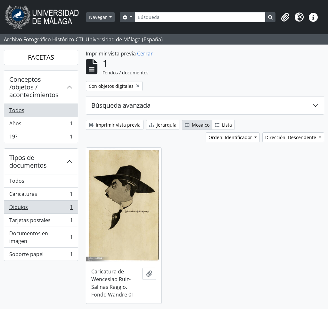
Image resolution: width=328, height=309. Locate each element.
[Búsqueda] (200, 17)
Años (41, 125)
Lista (223, 125)
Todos (16, 110)
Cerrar (145, 53)
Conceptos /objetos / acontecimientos (34, 87)
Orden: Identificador (231, 137)
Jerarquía (162, 125)
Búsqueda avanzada (121, 105)
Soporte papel (41, 255)
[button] (285, 17)
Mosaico (197, 125)
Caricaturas (41, 195)
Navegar (98, 17)
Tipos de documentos (28, 161)
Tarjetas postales (41, 221)
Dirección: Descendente (291, 137)
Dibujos (41, 208)
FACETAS (41, 57)
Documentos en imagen (41, 237)
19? (41, 138)
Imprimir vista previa (115, 125)
